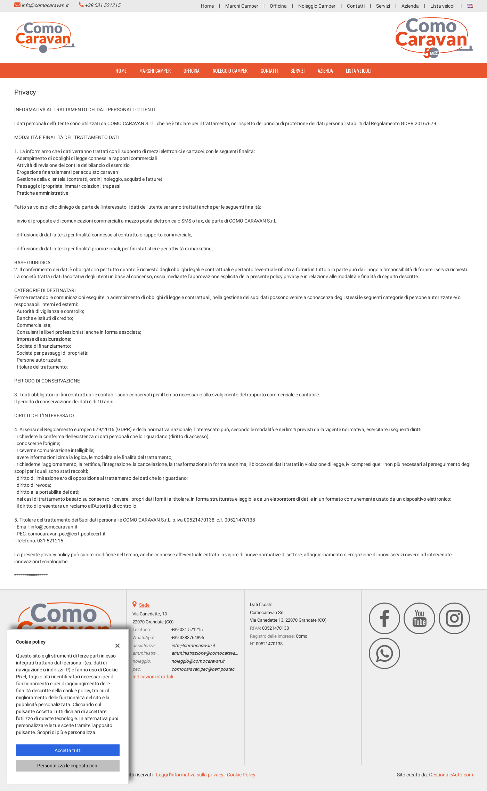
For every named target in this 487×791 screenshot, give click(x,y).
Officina (278, 6)
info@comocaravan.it (45, 5)
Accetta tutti (68, 750)
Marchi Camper (241, 6)
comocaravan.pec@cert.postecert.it (207, 669)
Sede (144, 605)
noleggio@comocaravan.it (197, 661)
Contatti (356, 6)
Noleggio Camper (316, 6)
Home (207, 6)
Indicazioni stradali (152, 676)
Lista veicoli (442, 6)
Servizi (383, 6)
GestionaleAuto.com (451, 774)
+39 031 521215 (102, 5)
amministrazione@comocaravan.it (206, 653)
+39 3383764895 (187, 637)
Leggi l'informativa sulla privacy (190, 774)
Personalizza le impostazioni (67, 765)
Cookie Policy (241, 774)
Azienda (410, 6)
